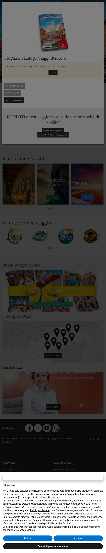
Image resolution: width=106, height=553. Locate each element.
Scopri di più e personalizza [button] (53, 546)
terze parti (54, 500)
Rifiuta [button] (28, 538)
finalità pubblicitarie (39, 510)
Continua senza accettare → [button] (52, 477)
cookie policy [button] (51, 497)
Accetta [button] (78, 538)
